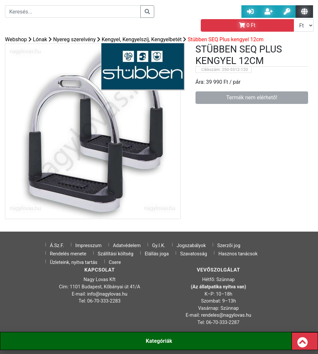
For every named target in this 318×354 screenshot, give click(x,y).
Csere (115, 262)
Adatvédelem (127, 245)
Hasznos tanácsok (238, 254)
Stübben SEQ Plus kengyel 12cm (226, 39)
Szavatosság (193, 254)
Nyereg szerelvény (74, 39)
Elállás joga (157, 254)
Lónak (40, 39)
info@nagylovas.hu (107, 294)
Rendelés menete (68, 254)
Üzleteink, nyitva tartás (73, 262)
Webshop (16, 39)
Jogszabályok (191, 245)
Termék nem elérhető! (251, 97)
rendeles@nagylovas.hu (226, 315)
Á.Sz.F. (57, 245)
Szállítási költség (115, 254)
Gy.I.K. (158, 245)
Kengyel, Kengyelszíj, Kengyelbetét (142, 39)
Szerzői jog (228, 245)
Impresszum (88, 245)
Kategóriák (159, 341)
